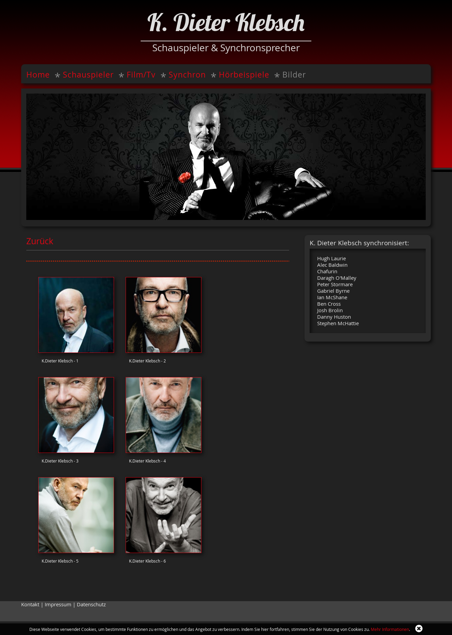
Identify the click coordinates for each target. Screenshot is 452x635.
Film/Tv (141, 74)
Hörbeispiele (244, 74)
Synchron (187, 74)
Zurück (39, 241)
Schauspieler (88, 74)
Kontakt (30, 604)
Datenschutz (91, 604)
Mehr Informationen (390, 629)
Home (38, 74)
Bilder (294, 74)
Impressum (58, 604)
